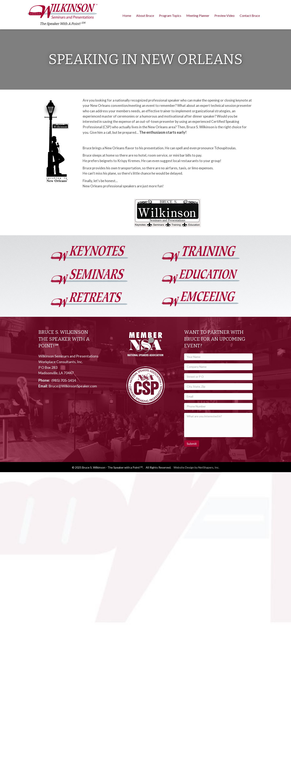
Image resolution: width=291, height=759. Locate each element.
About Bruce (145, 15)
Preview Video (224, 15)
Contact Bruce (250, 15)
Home (126, 15)
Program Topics (170, 15)
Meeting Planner (197, 15)
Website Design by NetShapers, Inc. (196, 467)
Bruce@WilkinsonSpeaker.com (72, 386)
